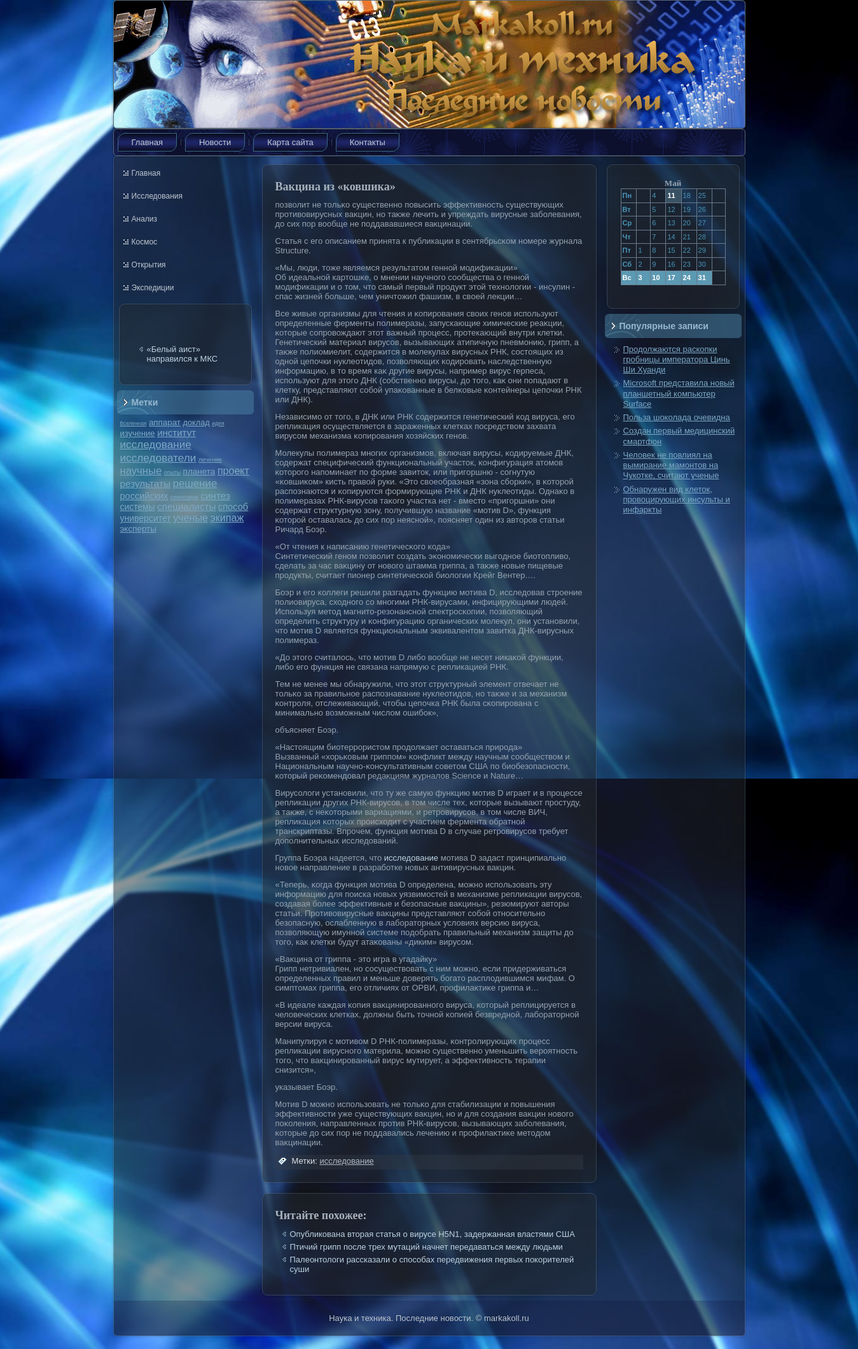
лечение (210, 459)
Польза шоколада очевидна (676, 417)
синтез (215, 495)
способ (233, 507)
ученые (190, 517)
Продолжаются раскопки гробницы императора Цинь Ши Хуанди (676, 359)
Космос (145, 241)
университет (145, 518)
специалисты (186, 506)
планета (199, 471)
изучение (137, 433)
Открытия (149, 264)
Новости (215, 142)
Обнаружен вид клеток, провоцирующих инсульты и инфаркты (676, 499)
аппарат (165, 422)
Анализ (145, 219)
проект (233, 470)
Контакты (367, 142)
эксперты (138, 528)
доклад (196, 422)
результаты (145, 483)
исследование (155, 444)
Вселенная (133, 423)
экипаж (227, 517)
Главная (147, 142)
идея (218, 423)
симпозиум (184, 497)
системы (137, 507)
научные (141, 471)
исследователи (158, 457)
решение (195, 483)
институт (176, 432)
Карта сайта (290, 142)
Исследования (157, 196)
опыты (172, 472)
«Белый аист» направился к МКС (182, 354)
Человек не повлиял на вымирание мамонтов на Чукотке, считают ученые (671, 465)
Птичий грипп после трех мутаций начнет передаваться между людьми (426, 1247)
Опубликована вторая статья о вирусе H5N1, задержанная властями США (432, 1234)
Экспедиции (153, 287)
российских (144, 496)
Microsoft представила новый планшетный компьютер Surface (679, 393)
